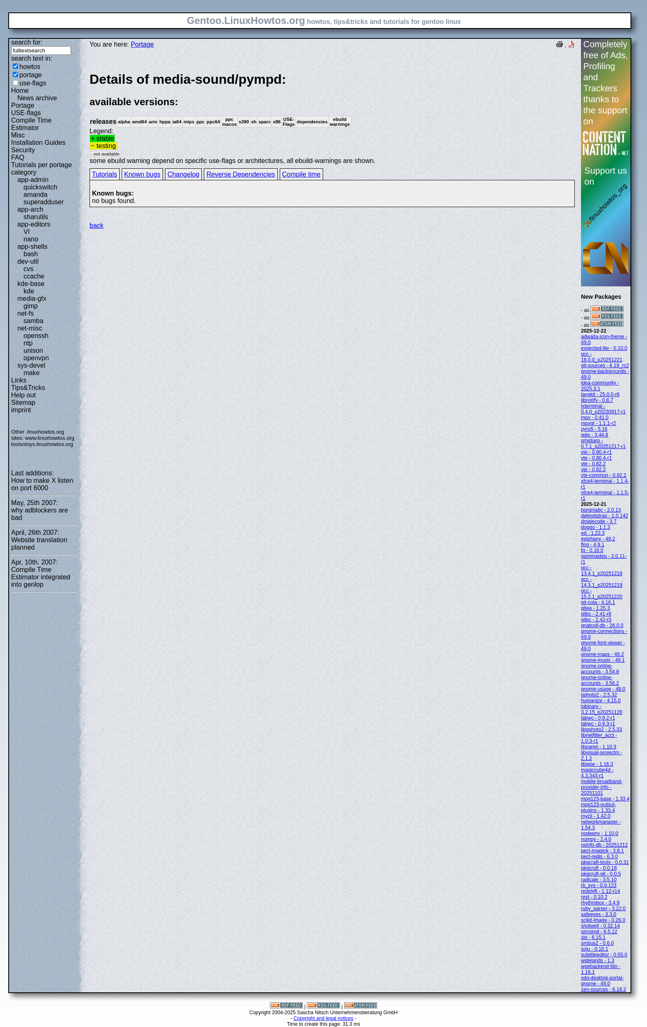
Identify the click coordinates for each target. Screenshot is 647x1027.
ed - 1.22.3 (592, 533)
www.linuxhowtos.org (49, 438)
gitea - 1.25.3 (595, 608)
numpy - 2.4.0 (596, 839)
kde (29, 291)
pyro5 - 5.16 (594, 429)
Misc (18, 135)
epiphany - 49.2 (598, 539)
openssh (36, 335)
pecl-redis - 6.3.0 (599, 856)
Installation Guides (38, 142)
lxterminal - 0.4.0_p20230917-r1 (603, 409)
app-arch (30, 209)
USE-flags (26, 112)
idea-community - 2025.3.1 (600, 386)
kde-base (31, 283)
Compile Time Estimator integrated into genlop (40, 577)
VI (27, 231)
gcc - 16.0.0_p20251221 (601, 357)
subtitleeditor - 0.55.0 (604, 955)
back (97, 225)
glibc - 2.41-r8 (596, 614)
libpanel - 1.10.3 (598, 747)
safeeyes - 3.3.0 (598, 914)
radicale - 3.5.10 (598, 880)
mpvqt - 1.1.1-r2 (598, 423)
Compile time (301, 174)
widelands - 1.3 (597, 960)
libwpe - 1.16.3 (597, 764)
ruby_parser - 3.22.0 (603, 908)
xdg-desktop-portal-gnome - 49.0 (602, 981)
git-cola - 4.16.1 (598, 602)
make (32, 372)
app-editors (33, 224)
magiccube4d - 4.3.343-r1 (597, 773)
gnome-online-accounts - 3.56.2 (600, 680)
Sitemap (23, 402)
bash (31, 253)
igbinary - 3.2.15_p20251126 (601, 709)
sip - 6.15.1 (593, 937)
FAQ (17, 157)
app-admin (33, 179)
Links (18, 380)
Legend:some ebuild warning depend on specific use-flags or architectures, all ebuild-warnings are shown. (332, 118)
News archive (37, 98)
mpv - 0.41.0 (595, 417)
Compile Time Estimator (31, 124)
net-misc (29, 328)
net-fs (25, 313)
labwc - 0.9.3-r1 (598, 724)
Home (20, 90)
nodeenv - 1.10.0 (599, 833)
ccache (34, 276)
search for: (27, 42)
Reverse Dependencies (240, 174)
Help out (23, 395)
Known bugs (142, 174)
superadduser (44, 201)
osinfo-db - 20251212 (604, 845)
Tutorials (104, 174)
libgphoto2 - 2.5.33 (601, 729)
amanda (35, 194)
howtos (29, 66)
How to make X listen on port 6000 (42, 484)
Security (23, 149)
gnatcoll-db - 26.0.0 (602, 625)
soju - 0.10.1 (594, 949)
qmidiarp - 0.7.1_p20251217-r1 (603, 443)
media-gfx (31, 298)
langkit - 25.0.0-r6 (600, 394)
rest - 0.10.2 (594, 897)
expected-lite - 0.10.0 (604, 348)
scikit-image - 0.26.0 (603, 920)
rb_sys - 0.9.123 (598, 885)
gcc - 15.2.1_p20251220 (601, 594)
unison (33, 350)
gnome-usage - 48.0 (603, 689)
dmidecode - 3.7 (598, 521)
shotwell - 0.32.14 (600, 926)
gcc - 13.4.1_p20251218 (601, 570)
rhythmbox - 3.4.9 (600, 903)
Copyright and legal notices (324, 1018)
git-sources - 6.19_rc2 (605, 365)
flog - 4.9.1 (592, 545)
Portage (22, 105)
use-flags (32, 83)
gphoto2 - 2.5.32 (599, 695)
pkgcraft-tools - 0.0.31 (605, 862)
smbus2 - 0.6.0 (597, 943)
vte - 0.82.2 (593, 464)
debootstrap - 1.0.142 (604, 516)
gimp (31, 305)
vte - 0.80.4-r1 (596, 452)
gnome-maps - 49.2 (602, 654)
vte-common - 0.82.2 (603, 475)
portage (30, 74)
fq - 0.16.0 (592, 550)
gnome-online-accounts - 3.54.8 (600, 669)
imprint (21, 409)
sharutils (36, 216)
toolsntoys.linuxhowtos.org (42, 444)
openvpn (36, 357)
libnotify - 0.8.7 (597, 400)
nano (31, 239)
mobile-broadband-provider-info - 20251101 (602, 787)
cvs (28, 268)
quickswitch (40, 187)
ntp (28, 343)
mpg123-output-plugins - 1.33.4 (598, 807)
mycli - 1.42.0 (595, 816)
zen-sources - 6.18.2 (603, 989)
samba (33, 320)
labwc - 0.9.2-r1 (598, 718)
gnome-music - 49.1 (603, 660)
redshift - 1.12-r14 (600, 891)
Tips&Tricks (28, 387)
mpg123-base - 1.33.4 (605, 799)
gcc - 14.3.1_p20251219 (601, 582)
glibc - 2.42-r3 (596, 620)
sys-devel (31, 365)
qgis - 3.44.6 (594, 435)
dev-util (28, 261)
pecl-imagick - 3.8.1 (602, 851)
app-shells (32, 246)
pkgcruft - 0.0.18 (599, 868)
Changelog (183, 174)
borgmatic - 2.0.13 (601, 510)
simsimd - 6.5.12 (599, 932)
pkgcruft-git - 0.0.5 (601, 874)
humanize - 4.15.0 (601, 701)
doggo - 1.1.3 (595, 527)
